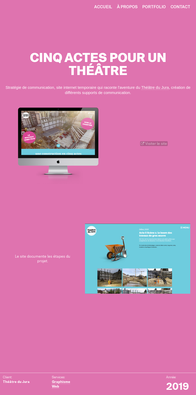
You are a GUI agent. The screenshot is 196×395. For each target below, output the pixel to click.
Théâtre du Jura (155, 87)
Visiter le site (154, 144)
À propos (127, 6)
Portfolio (154, 6)
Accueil (103, 6)
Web (55, 386)
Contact (180, 6)
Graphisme (61, 382)
